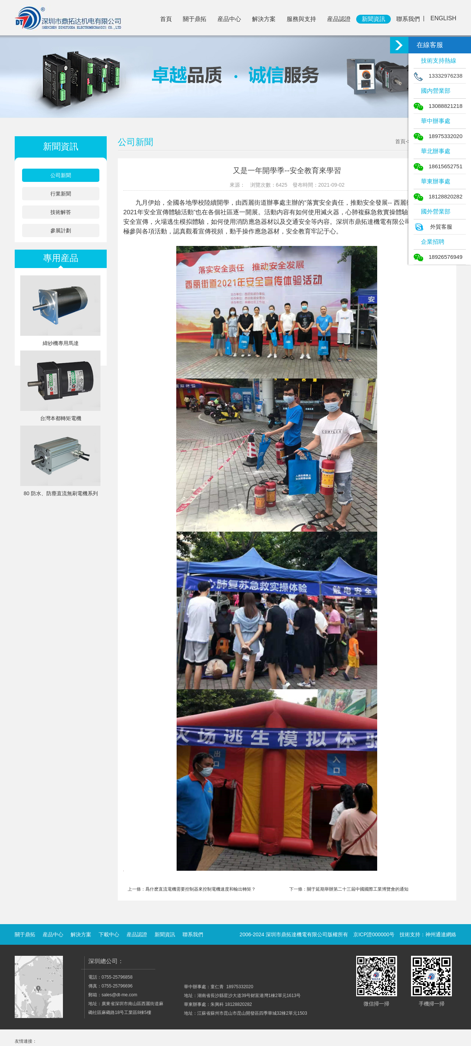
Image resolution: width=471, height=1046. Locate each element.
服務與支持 (301, 19)
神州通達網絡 (440, 934)
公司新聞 (60, 175)
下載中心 (109, 934)
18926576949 (438, 257)
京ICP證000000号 (373, 934)
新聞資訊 (373, 19)
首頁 (166, 19)
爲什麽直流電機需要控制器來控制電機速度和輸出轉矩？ (200, 889)
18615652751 (438, 166)
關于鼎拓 (194, 19)
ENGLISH (443, 18)
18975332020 (438, 136)
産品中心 (229, 19)
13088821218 (438, 106)
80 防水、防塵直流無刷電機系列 (61, 493)
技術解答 (60, 212)
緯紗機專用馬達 (61, 343)
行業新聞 (60, 194)
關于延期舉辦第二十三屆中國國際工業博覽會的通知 (357, 889)
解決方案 (264, 19)
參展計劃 (60, 230)
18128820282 (438, 196)
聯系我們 (408, 19)
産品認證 (339, 19)
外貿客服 (433, 226)
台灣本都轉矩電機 (60, 418)
